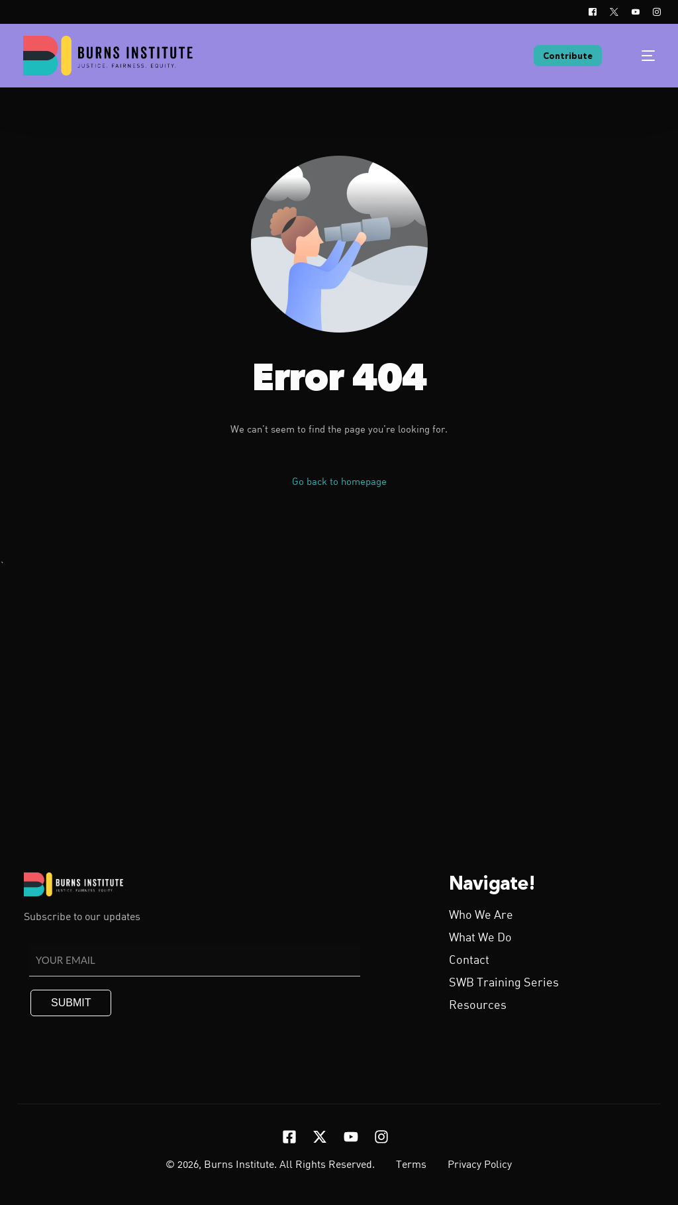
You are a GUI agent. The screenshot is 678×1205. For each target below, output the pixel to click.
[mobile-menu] (639, 56)
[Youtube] (635, 12)
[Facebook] (592, 12)
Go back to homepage (339, 483)
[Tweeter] (614, 12)
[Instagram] (653, 12)
